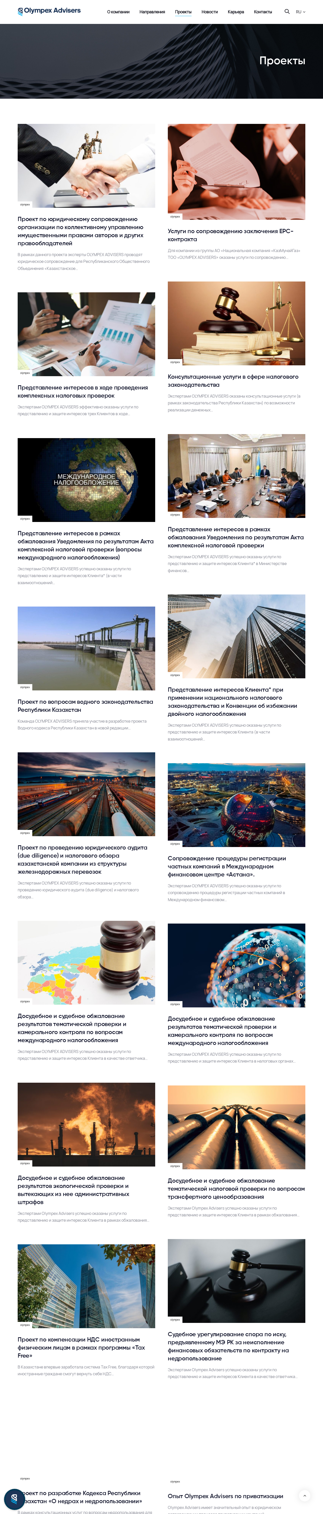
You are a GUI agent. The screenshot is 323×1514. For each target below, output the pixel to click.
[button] (300, 12)
